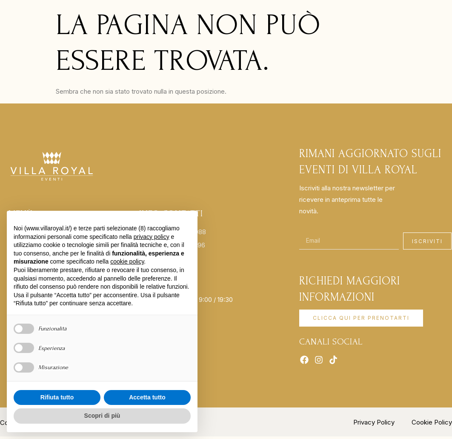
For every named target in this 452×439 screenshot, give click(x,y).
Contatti (303, 20)
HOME (94, 20)
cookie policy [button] (127, 261)
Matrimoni (190, 20)
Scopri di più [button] (102, 415)
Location (134, 20)
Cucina (265, 20)
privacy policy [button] (151, 236)
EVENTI (234, 20)
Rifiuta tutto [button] (57, 397)
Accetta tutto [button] (147, 397)
